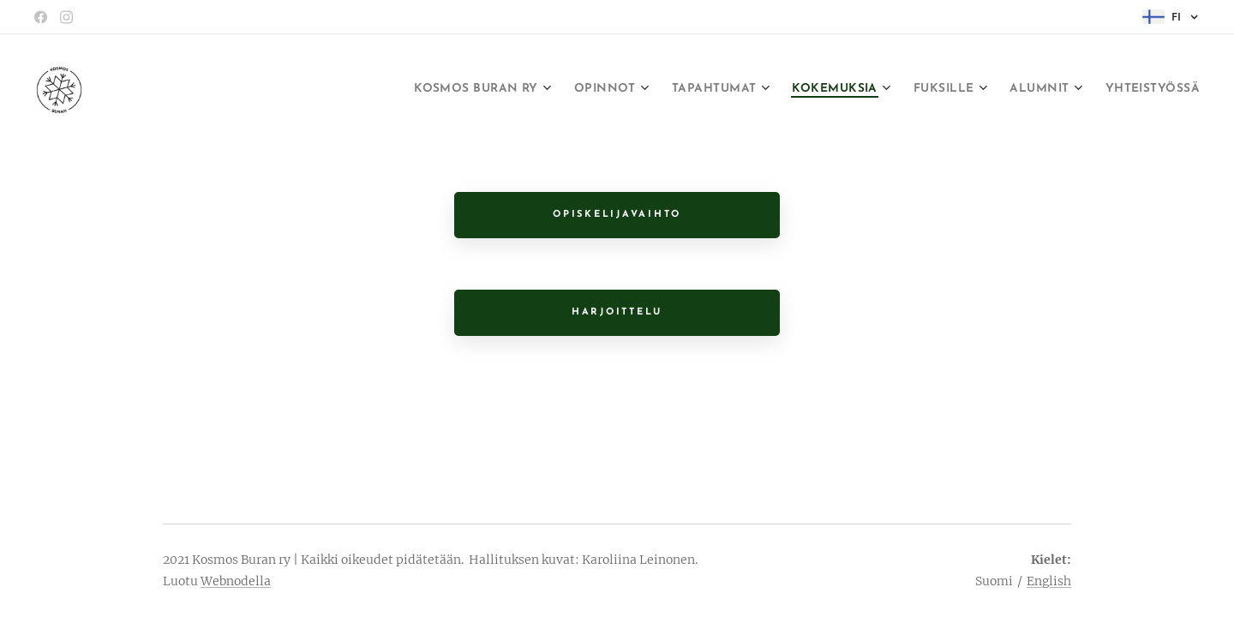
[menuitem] (401, 90)
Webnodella (236, 581)
